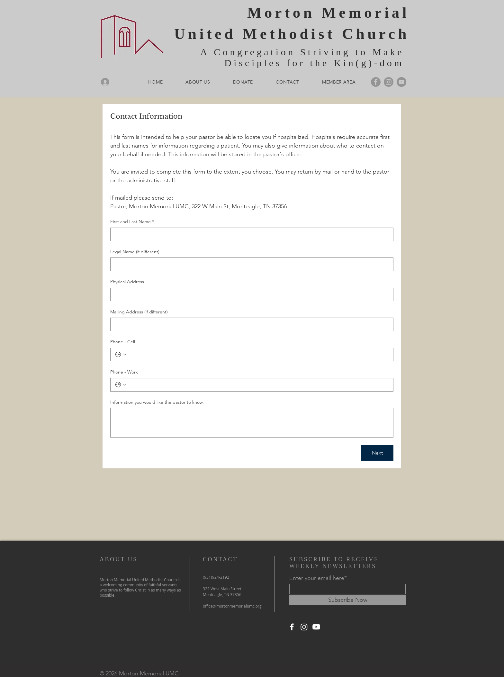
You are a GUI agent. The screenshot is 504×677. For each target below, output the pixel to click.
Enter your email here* (318, 578)
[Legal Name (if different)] (250, 264)
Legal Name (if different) (134, 252)
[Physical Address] (250, 294)
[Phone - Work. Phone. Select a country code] (120, 385)
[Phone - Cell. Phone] (258, 354)
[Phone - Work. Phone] (258, 384)
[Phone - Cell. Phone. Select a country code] (120, 354)
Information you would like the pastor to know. (157, 402)
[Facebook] (376, 82)
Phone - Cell (122, 342)
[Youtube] (316, 626)
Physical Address (127, 281)
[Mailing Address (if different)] (250, 324)
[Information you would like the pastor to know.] (252, 423)
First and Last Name (132, 222)
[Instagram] (388, 82)
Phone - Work (124, 372)
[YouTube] (401, 82)
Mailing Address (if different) (139, 312)
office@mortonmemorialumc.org (232, 606)
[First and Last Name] (250, 234)
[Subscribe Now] (347, 600)
